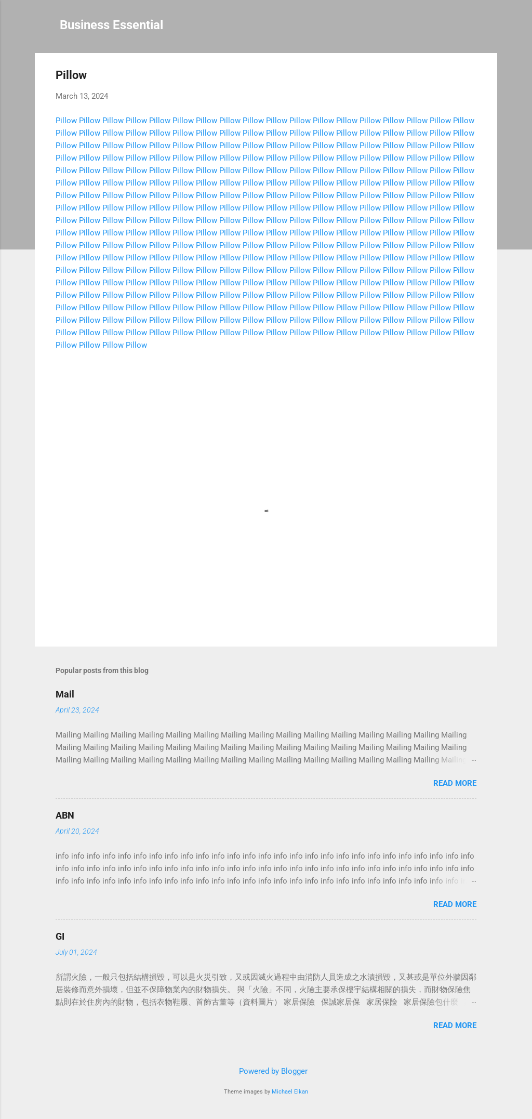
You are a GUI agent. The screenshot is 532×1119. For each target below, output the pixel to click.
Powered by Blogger (266, 1071)
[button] (470, 77)
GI (60, 936)
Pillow (66, 120)
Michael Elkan (290, 1091)
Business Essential (111, 25)
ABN (65, 815)
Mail (65, 694)
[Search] (491, 28)
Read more (454, 783)
